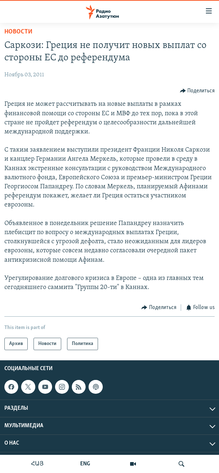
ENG (85, 464)
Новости (18, 31)
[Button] (197, 90)
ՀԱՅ (37, 464)
